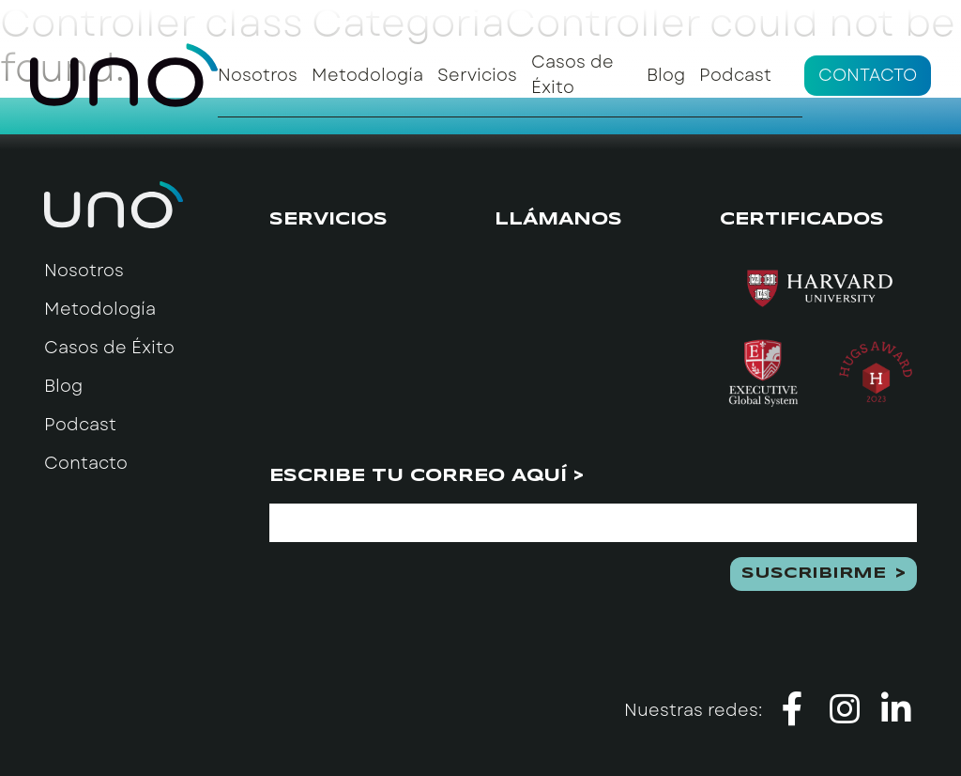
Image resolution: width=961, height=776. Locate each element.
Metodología (367, 75)
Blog (666, 75)
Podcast (735, 75)
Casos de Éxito (572, 75)
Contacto (867, 75)
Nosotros (257, 75)
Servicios (477, 75)
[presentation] (412, 593)
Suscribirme (813, 573)
